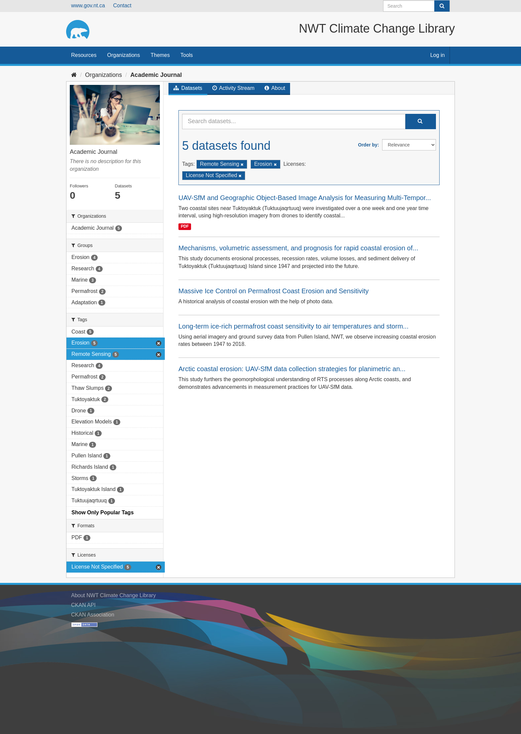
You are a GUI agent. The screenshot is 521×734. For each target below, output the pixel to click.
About (274, 88)
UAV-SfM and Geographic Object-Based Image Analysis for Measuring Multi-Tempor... (304, 197)
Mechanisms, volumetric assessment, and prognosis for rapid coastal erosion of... (298, 248)
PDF (185, 226)
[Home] (74, 75)
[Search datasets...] (293, 121)
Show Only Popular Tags (102, 512)
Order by (367, 144)
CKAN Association (92, 614)
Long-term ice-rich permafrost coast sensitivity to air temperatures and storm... (293, 326)
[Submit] (442, 6)
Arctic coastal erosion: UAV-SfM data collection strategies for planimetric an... (291, 368)
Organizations (123, 55)
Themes (160, 55)
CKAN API (83, 605)
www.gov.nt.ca (88, 5)
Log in (437, 55)
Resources (83, 55)
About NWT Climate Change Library (113, 595)
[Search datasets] (416, 6)
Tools (186, 55)
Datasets (187, 88)
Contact (122, 5)
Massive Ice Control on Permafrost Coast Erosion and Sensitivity (273, 291)
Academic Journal (156, 75)
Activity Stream (233, 88)
